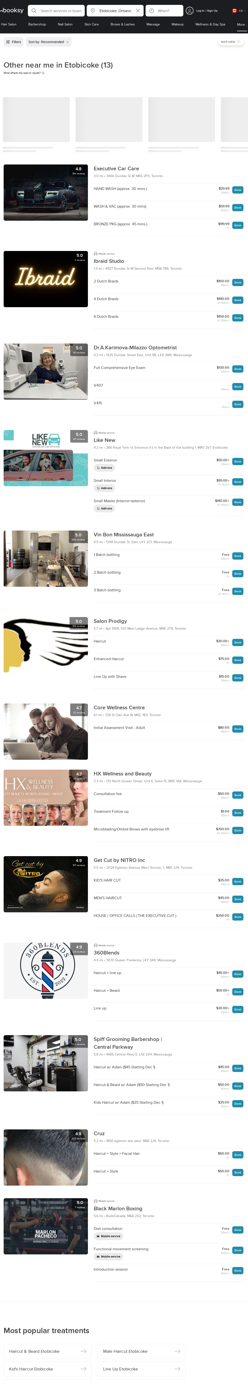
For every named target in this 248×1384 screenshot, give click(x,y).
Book (237, 190)
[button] (56, 10)
